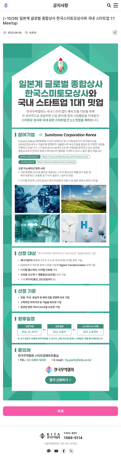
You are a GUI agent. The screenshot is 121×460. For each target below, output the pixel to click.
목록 (60, 411)
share (115, 32)
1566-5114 (73, 438)
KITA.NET (6, 5)
